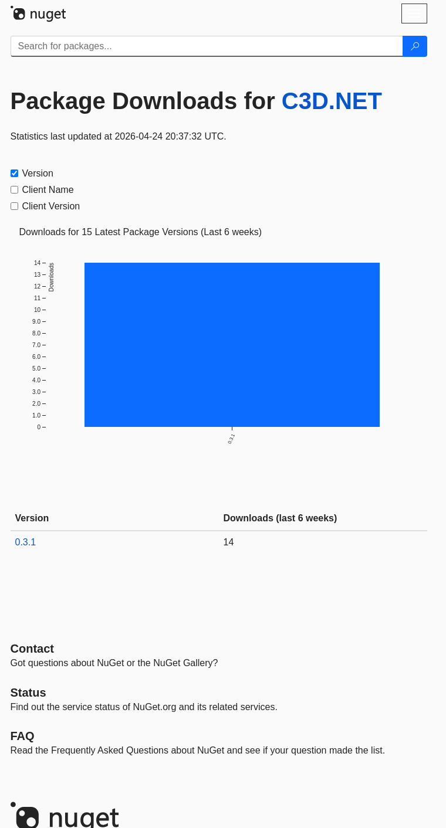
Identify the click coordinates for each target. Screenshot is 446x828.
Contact (32, 648)
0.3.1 (25, 542)
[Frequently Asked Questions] (23, 735)
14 (229, 542)
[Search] (415, 46)
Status (28, 692)
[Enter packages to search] (207, 46)
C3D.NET (332, 101)
